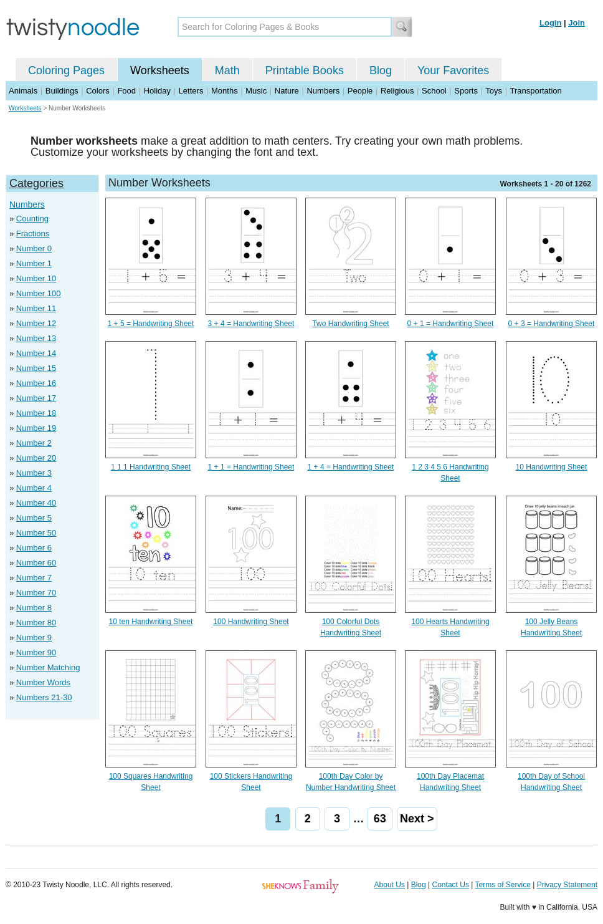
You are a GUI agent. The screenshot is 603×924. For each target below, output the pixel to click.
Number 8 (34, 607)
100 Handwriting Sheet (250, 621)
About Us (389, 884)
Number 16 (36, 383)
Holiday (157, 90)
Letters (191, 90)
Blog (380, 70)
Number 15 (36, 368)
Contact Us (450, 884)
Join (576, 22)
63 (380, 818)
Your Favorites (453, 70)
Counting (32, 218)
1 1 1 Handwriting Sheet (151, 467)
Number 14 (36, 353)
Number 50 (36, 532)
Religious (397, 90)
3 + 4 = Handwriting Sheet (251, 323)
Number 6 (34, 547)
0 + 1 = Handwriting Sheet (450, 323)
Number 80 (36, 622)
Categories (36, 183)
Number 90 (36, 652)
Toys (493, 90)
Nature (287, 90)
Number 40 (36, 503)
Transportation (535, 90)
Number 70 (36, 592)
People (360, 90)
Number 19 (36, 428)
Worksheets (159, 70)
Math (227, 70)
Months (224, 90)
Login (550, 22)
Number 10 (36, 278)
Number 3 (34, 473)
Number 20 (36, 458)
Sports (466, 90)
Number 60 (36, 562)
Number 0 (34, 248)
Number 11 (36, 308)
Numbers (322, 90)
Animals (23, 90)
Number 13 (36, 338)
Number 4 (34, 488)
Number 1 (34, 263)
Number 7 (34, 577)
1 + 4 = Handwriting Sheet (351, 467)
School (434, 90)
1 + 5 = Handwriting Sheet (151, 323)
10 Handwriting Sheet (551, 467)
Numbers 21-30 (44, 697)
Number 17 (36, 398)
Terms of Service (502, 884)
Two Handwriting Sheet (350, 323)
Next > (417, 818)
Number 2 (34, 443)
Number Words (43, 682)
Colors (98, 90)
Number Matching (48, 667)
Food (126, 90)
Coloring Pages (66, 70)
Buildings (61, 90)
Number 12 (36, 323)
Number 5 (34, 517)
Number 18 (36, 413)
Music (256, 90)
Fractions (32, 233)
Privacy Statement (567, 884)
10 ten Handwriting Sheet (151, 621)
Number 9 (34, 637)
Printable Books (304, 70)
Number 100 (38, 293)
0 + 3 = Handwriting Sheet (551, 323)
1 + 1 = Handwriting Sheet (251, 467)
